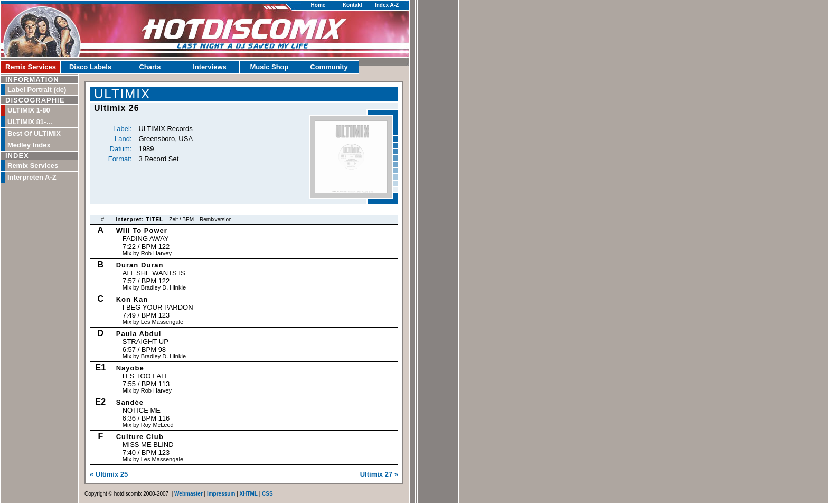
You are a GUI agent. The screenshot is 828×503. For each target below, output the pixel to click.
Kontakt (352, 5)
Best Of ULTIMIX (34, 133)
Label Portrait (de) (36, 90)
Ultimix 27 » (379, 474)
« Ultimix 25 (109, 474)
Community (329, 67)
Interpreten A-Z (32, 177)
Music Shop (269, 67)
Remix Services (30, 67)
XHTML (248, 494)
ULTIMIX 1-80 (28, 110)
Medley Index (29, 145)
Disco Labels (90, 67)
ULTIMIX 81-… (30, 122)
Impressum (221, 494)
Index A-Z (387, 5)
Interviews (210, 67)
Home (318, 5)
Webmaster (188, 494)
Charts (150, 67)
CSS (267, 494)
